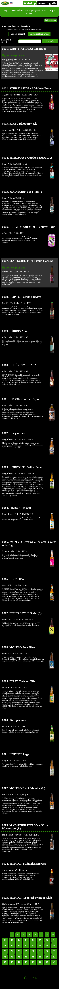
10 (5, 940)
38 (33, 957)
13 (26, 940)
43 (12, 962)
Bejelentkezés (50, 20)
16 (47, 940)
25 (54, 946)
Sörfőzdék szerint (39, 34)
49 (54, 962)
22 (33, 946)
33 (54, 951)
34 (5, 957)
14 (33, 940)
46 (33, 962)
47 (40, 962)
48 (47, 962)
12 (19, 940)
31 (40, 951)
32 (47, 951)
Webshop (30, 3)
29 (26, 951)
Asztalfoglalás (47, 3)
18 (5, 946)
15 (40, 940)
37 (26, 957)
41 (54, 957)
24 (47, 946)
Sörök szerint (18, 34)
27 (12, 951)
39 (40, 957)
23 (40, 946)
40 (47, 957)
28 (19, 951)
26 (5, 951)
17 (54, 940)
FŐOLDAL (29, 978)
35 (12, 957)
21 (26, 946)
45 (26, 962)
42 (5, 962)
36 (19, 957)
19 (12, 946)
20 (19, 946)
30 (33, 951)
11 (12, 940)
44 (19, 962)
